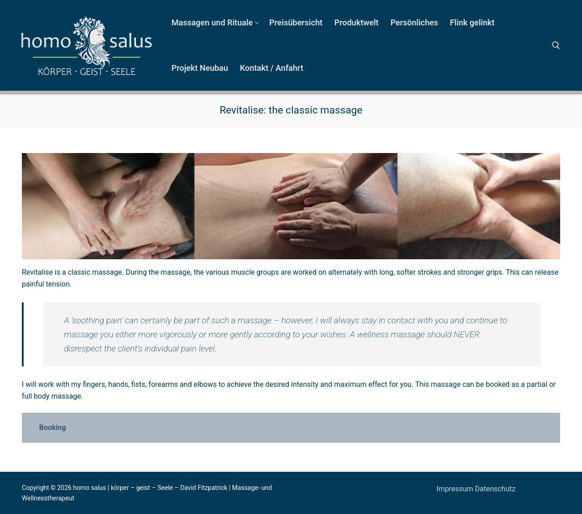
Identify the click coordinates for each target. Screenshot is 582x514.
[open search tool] (556, 45)
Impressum (455, 488)
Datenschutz (495, 488)
